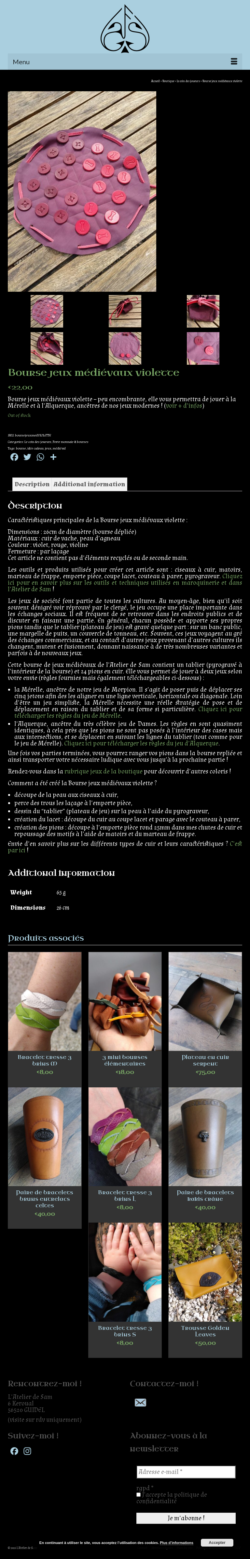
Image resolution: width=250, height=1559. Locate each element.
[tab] (32, 484)
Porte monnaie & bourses (71, 442)
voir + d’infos (184, 406)
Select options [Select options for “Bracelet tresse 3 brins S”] (125, 1352)
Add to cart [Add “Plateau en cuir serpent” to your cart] (205, 1082)
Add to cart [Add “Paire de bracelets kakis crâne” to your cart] (205, 1217)
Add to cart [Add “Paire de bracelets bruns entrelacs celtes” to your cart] (44, 1223)
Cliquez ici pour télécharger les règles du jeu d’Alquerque (141, 743)
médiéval (59, 448)
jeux (48, 448)
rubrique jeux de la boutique (103, 771)
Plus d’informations (176, 1543)
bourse (21, 448)
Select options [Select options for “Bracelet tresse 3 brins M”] (44, 1082)
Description (32, 484)
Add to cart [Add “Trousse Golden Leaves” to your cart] (205, 1352)
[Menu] (125, 61)
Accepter (217, 1542)
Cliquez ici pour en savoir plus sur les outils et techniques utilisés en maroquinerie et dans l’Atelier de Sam (125, 583)
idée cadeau (35, 448)
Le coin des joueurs (37, 442)
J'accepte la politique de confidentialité (171, 1498)
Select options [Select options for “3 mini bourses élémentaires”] (125, 1082)
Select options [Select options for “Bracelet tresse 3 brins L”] (125, 1217)
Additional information (89, 484)
